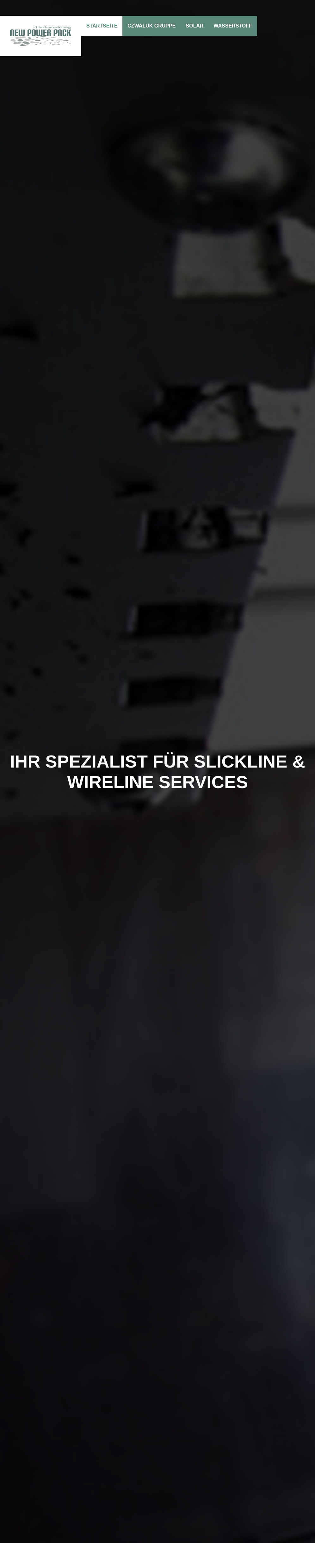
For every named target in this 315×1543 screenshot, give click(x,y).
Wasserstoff (232, 25)
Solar (194, 25)
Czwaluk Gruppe (151, 25)
